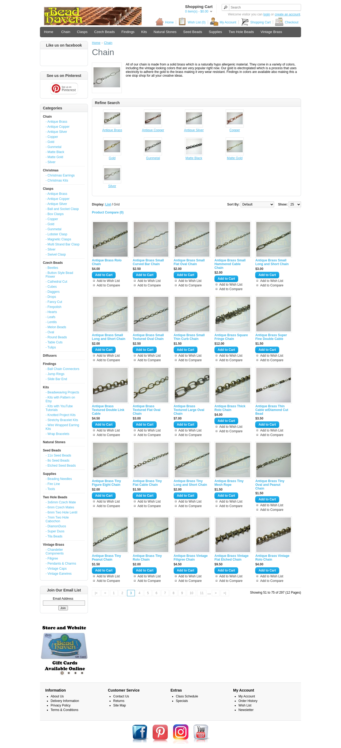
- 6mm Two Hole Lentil (61, 512)
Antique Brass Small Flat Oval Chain (189, 262)
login (266, 14)
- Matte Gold (54, 157)
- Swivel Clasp (56, 254)
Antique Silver (194, 130)
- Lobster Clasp (56, 234)
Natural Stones (165, 32)
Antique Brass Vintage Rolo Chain (272, 557)
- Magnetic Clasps (58, 239)
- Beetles (52, 268)
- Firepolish (53, 307)
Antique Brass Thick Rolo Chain (229, 408)
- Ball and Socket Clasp (62, 209)
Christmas (51, 170)
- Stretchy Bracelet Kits (62, 420)
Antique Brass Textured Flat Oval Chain (146, 410)
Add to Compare (108, 285)
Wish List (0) (192, 22)
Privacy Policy (61, 705)
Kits (144, 32)
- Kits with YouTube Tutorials (59, 408)
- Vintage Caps (56, 568)
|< (96, 593)
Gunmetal (153, 158)
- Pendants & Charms (61, 563)
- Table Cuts (54, 342)
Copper (234, 130)
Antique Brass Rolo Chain (106, 262)
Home (164, 22)
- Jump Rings (55, 374)
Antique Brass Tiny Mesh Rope (228, 483)
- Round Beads (56, 337)
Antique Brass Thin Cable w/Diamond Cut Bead (271, 410)
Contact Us (121, 696)
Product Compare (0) (108, 212)
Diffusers (50, 355)
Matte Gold (235, 158)
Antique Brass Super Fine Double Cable (271, 337)
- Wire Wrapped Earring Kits (62, 427)
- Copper (52, 137)
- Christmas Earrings (60, 175)
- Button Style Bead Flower (59, 274)
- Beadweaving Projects (62, 392)
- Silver (50, 162)
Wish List (244, 705)
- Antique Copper (58, 127)
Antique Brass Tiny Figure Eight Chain (106, 483)
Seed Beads (192, 32)
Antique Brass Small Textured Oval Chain (148, 337)
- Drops (51, 297)
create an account (287, 14)
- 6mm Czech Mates (60, 507)
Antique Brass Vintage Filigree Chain (191, 557)
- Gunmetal (53, 147)
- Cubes (51, 287)
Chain (65, 32)
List (108, 204)
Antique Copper (153, 130)
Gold (112, 158)
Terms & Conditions (64, 710)
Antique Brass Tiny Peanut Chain (106, 557)
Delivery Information (65, 701)
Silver (112, 186)
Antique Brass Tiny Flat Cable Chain (147, 483)
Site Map (119, 705)
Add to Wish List (108, 281)
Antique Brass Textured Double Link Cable (108, 410)
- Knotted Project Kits (61, 415)
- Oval (50, 332)
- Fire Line (53, 484)
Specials (182, 701)
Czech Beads (104, 32)
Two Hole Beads (241, 32)
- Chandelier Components (55, 551)
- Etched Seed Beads (61, 465)
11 (202, 593)
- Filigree (52, 558)
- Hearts (51, 312)
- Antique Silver (56, 132)
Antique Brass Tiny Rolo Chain (147, 557)
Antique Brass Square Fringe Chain (231, 337)
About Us (57, 696)
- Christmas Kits (57, 180)
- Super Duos (55, 531)
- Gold (50, 142)
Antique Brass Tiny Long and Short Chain (190, 483)
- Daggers (53, 292)
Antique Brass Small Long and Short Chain (272, 262)
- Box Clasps (55, 214)
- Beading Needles (59, 479)
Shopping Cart (256, 22)
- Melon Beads (56, 327)
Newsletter (246, 710)
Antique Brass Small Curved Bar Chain (148, 262)
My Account (223, 22)
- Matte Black (55, 152)
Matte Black (193, 158)
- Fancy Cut (54, 302)
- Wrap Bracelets (57, 434)
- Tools (50, 489)
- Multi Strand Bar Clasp (62, 244)
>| (225, 593)
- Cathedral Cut (56, 281)
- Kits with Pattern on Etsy (60, 399)
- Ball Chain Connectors (62, 369)
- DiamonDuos (56, 526)
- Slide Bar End (56, 379)
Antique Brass (112, 130)
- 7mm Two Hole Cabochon (57, 519)
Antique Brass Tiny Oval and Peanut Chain (269, 484)
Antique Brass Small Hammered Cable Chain (230, 264)
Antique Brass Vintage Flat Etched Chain (231, 557)
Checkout (286, 22)
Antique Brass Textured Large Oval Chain (189, 410)
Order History (247, 701)
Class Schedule (187, 696)
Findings (128, 32)
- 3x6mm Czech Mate (61, 502)
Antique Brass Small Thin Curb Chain (189, 337)
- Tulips (51, 347)
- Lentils (51, 322)
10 (191, 593)
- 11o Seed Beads (58, 455)
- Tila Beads (54, 536)
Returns (118, 701)
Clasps (82, 32)
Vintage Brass (271, 32)
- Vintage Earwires (59, 574)
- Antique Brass (56, 122)
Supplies (215, 32)
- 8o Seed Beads (57, 460)
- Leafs (50, 317)
